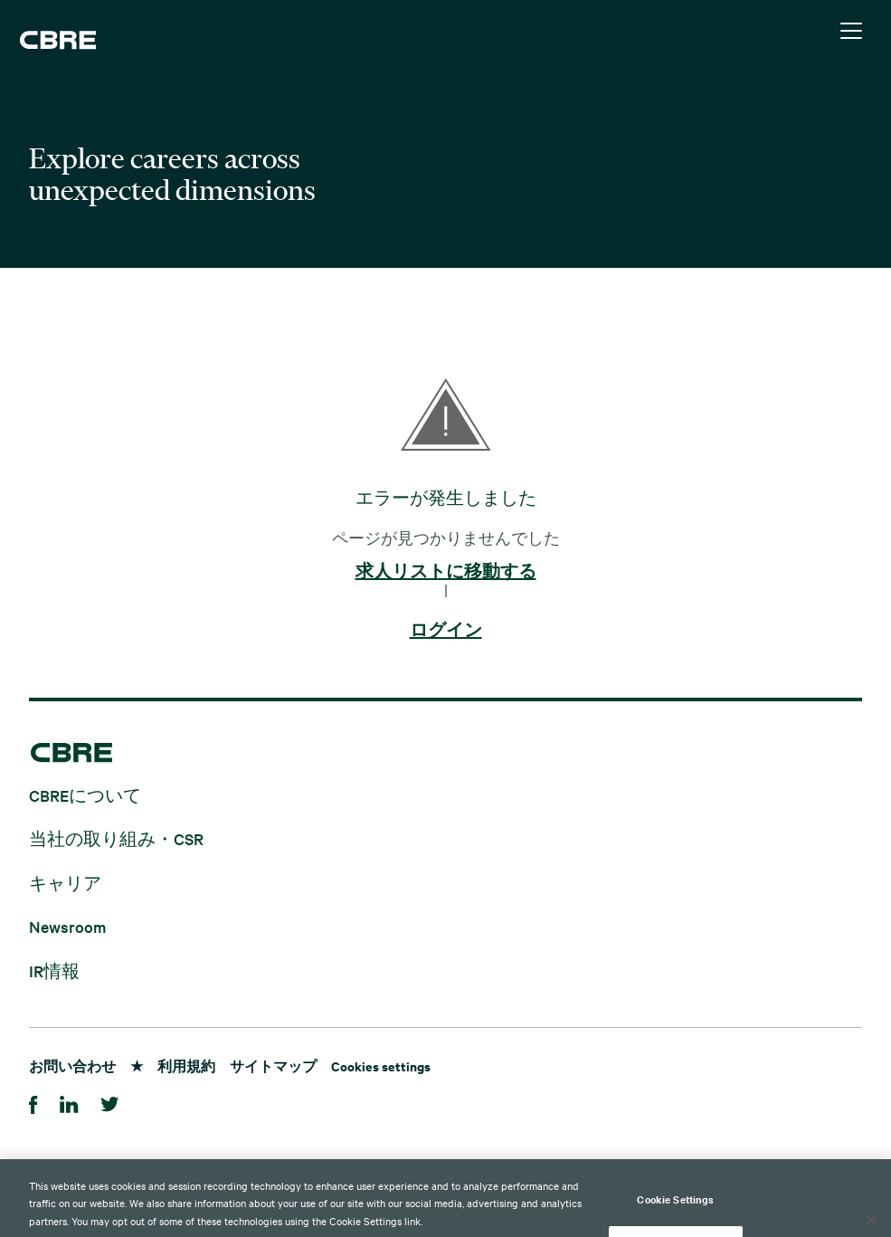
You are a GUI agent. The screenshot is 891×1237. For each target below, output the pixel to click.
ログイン (446, 631)
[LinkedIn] (69, 1101)
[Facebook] (33, 1101)
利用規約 (186, 1065)
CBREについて (85, 794)
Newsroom (67, 926)
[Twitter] (109, 1101)
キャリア (65, 881)
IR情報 (54, 969)
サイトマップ (273, 1065)
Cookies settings (381, 1065)
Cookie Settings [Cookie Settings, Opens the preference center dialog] (675, 1215)
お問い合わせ (72, 1065)
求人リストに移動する (445, 572)
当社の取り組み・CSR (116, 838)
